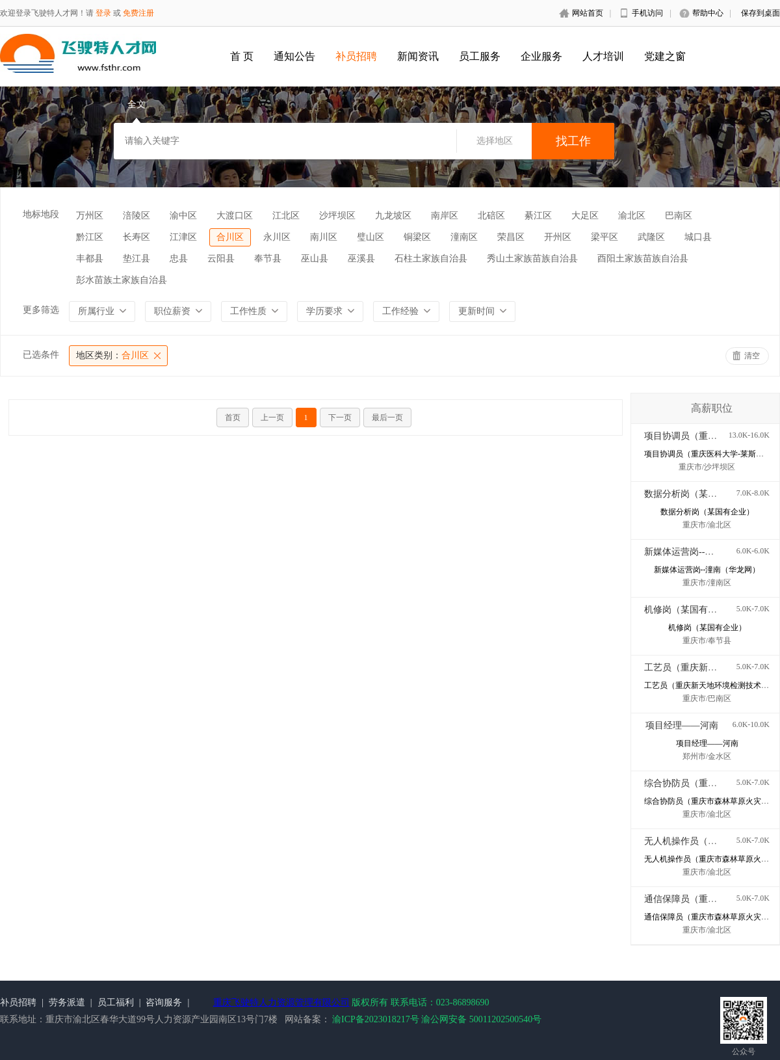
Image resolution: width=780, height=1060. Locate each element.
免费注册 (138, 13)
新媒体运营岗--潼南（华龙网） (706, 552)
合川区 (230, 237)
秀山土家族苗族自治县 (532, 258)
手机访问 (647, 13)
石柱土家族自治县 (431, 258)
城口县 (698, 237)
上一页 (272, 417)
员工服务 (479, 56)
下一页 (340, 417)
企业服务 (541, 56)
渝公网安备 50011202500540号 (481, 1019)
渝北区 (631, 215)
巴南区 (678, 215)
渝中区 (183, 215)
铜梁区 (417, 237)
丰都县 (89, 258)
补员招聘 (356, 56)
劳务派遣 (67, 1002)
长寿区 (136, 237)
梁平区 (604, 237)
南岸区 (444, 215)
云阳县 (221, 258)
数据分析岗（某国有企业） (698, 494)
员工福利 (116, 1002)
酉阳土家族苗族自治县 (642, 258)
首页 (232, 417)
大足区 (585, 215)
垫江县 (136, 258)
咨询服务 (164, 1002)
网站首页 (587, 13)
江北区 (286, 215)
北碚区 (491, 215)
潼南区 (464, 237)
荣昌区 (511, 237)
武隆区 (651, 237)
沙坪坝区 (337, 215)
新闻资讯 (418, 56)
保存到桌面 (760, 13)
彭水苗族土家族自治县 (121, 280)
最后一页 (387, 417)
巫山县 (314, 258)
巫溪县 (361, 258)
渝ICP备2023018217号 (375, 1019)
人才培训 (603, 56)
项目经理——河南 (681, 725)
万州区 (89, 215)
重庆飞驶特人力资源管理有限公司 (281, 1002)
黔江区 (89, 237)
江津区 (183, 237)
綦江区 (538, 215)
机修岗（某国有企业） (689, 610)
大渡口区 (234, 215)
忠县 (179, 258)
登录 (103, 13)
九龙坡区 (393, 215)
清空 (752, 355)
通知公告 (294, 56)
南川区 (323, 237)
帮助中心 (707, 13)
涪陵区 (136, 215)
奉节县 (267, 258)
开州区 (557, 237)
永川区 (277, 237)
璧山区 (370, 237)
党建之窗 (665, 56)
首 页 (242, 56)
